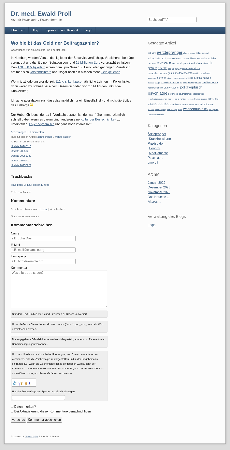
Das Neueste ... (158, 197)
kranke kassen (63, 136)
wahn (180, 109)
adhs (154, 53)
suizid (202, 104)
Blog (35, 30)
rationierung (198, 94)
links (185, 83)
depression (186, 63)
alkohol (186, 53)
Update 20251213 (21, 151)
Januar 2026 (156, 182)
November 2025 (159, 192)
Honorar (154, 148)
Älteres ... (154, 201)
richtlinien (196, 99)
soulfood (165, 104)
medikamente (210, 82)
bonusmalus (202, 58)
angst (192, 53)
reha (177, 99)
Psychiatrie (155, 157)
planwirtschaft (171, 87)
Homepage (18, 256)
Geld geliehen (110, 72)
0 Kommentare (36, 132)
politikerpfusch (191, 87)
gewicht (196, 73)
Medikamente (158, 153)
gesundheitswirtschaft (180, 73)
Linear (44, 209)
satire (210, 99)
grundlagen (205, 73)
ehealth (162, 68)
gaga (177, 68)
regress (171, 99)
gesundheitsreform (190, 68)
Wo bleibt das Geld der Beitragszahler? (55, 43)
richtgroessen (186, 99)
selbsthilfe (152, 104)
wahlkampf (172, 109)
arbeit (163, 58)
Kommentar (19, 267)
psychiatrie (157, 93)
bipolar (193, 58)
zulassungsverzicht (156, 114)
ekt (169, 68)
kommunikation (180, 78)
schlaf (215, 99)
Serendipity (31, 436)
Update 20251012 (21, 160)
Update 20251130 (21, 155)
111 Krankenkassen (69, 81)
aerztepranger (45, 136)
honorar (161, 77)
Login (88, 30)
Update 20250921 (21, 165)
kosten (191, 78)
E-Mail (15, 245)
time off (153, 162)
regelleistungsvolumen (157, 99)
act (149, 53)
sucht (197, 104)
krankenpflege (154, 83)
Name (15, 233)
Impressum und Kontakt (61, 30)
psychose (173, 94)
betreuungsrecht (182, 58)
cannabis (152, 63)
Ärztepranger (18, 132)
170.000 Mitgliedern (31, 67)
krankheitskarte (170, 82)
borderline (212, 58)
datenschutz (163, 63)
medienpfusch (194, 82)
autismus (171, 58)
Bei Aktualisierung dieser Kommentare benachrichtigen (52, 411)
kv (181, 82)
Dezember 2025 (159, 187)
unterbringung (160, 109)
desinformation (201, 63)
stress (191, 104)
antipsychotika (154, 58)
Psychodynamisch (41, 124)
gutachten (152, 78)
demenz (175, 63)
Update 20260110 (21, 146)
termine (209, 104)
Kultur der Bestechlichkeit (98, 119)
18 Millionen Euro (88, 62)
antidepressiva (202, 53)
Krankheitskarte (160, 138)
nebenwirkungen (155, 88)
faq (173, 68)
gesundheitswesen (157, 73)
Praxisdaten (156, 143)
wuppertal (213, 109)
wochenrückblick (195, 109)
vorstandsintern (40, 72)
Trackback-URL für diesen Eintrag (30, 184)
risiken (204, 99)
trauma (151, 109)
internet (170, 78)
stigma (185, 104)
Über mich (18, 30)
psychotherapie (185, 94)
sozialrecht (176, 104)
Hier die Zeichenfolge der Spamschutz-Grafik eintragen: (43, 391)
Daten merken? (25, 406)
